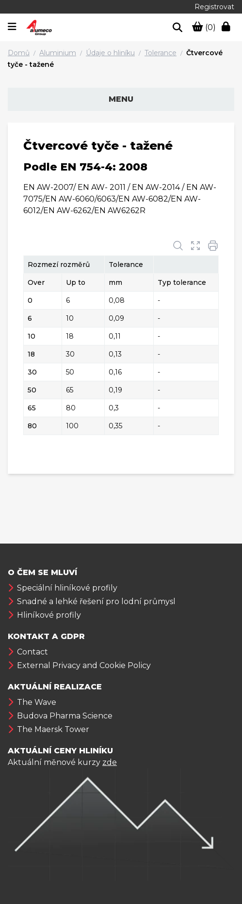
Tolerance (161, 52)
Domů (19, 52)
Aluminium (57, 52)
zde (109, 762)
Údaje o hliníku (110, 52)
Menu (121, 99)
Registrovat (214, 6)
